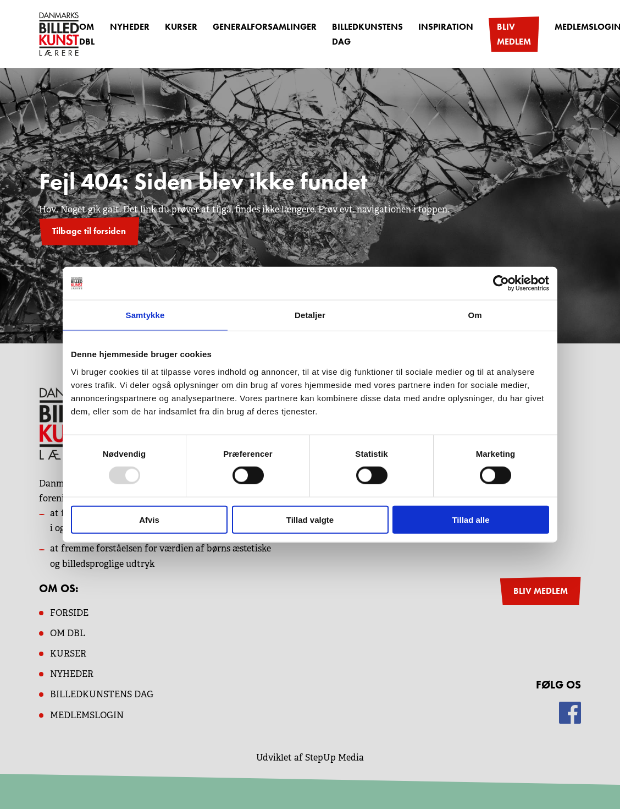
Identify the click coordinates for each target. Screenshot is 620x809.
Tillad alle (470, 519)
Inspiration (445, 26)
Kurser (181, 26)
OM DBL (87, 34)
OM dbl (67, 633)
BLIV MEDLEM (540, 591)
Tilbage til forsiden (89, 231)
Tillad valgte (310, 519)
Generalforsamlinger (265, 26)
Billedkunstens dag (367, 34)
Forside (69, 613)
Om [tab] (474, 315)
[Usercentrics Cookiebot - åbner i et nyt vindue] (501, 283)
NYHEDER (71, 674)
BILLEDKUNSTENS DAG (101, 694)
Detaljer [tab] (310, 315)
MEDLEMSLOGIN (87, 715)
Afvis (149, 519)
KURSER (68, 653)
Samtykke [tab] (145, 315)
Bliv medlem (514, 34)
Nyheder (130, 26)
